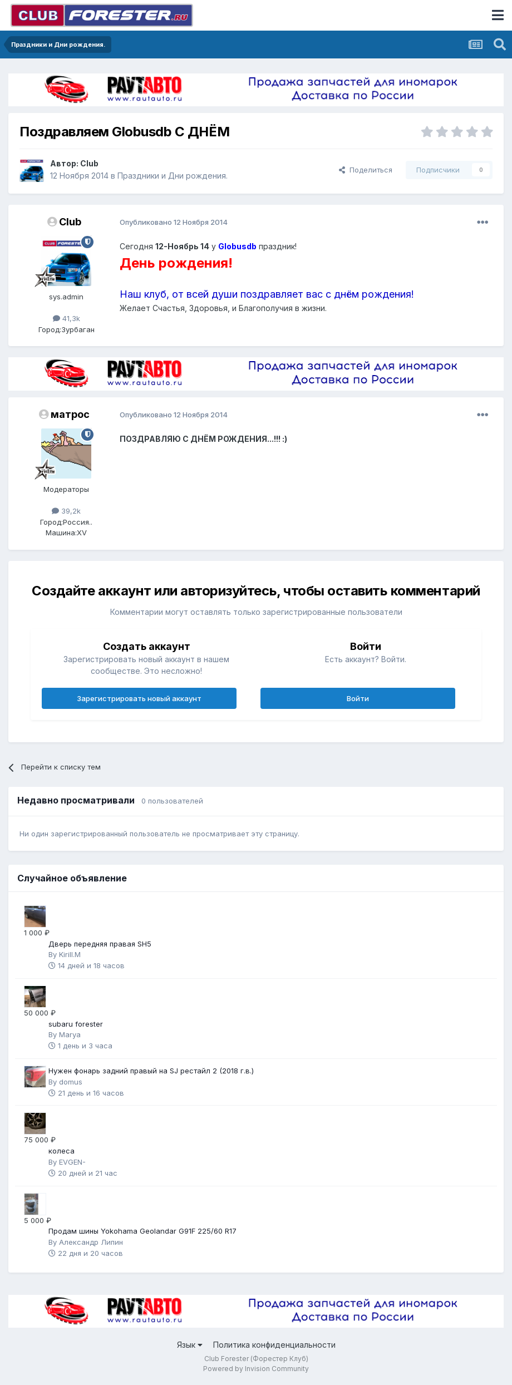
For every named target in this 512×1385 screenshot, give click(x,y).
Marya (70, 1034)
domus (70, 1081)
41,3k (66, 318)
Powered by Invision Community (256, 1368)
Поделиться (365, 169)
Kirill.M (70, 954)
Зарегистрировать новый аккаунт (139, 698)
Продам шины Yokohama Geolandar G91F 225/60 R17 (142, 1230)
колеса (61, 1150)
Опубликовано (174, 222)
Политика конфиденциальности (274, 1344)
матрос (70, 414)
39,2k (66, 510)
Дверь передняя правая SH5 (99, 943)
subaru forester (75, 1023)
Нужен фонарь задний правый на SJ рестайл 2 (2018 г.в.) (151, 1070)
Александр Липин (91, 1242)
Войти (358, 698)
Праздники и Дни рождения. (172, 175)
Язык (190, 1344)
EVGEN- (72, 1161)
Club (89, 163)
